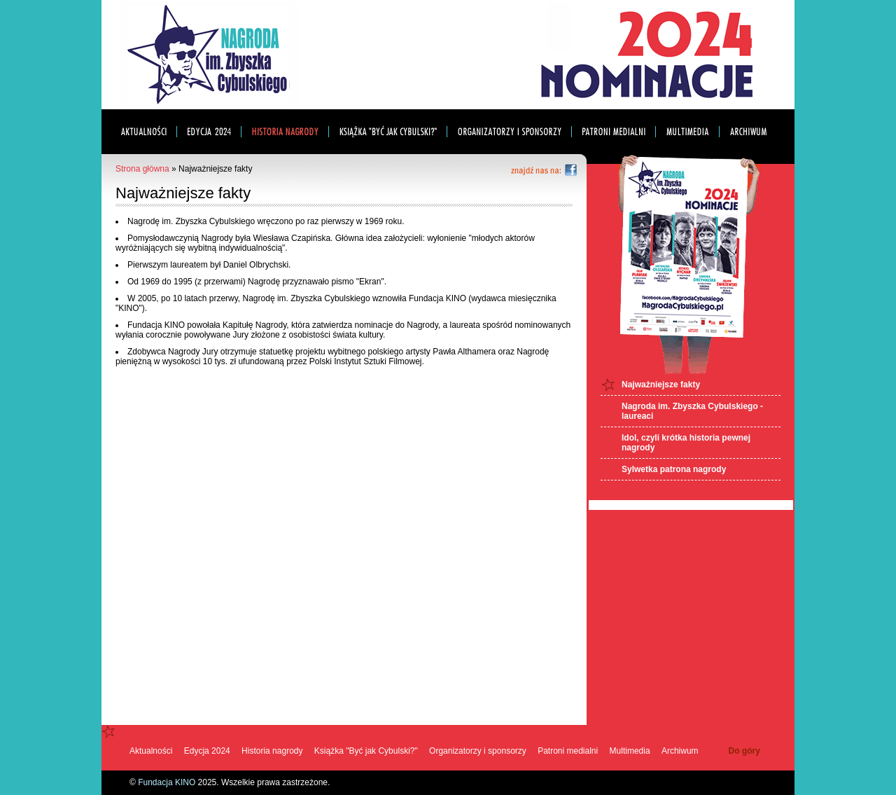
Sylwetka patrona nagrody (674, 469)
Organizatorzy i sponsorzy (477, 751)
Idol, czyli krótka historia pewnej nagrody (686, 442)
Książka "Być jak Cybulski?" (366, 751)
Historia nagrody (271, 751)
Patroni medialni (568, 751)
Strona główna (142, 169)
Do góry (744, 751)
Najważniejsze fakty (661, 384)
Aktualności (151, 751)
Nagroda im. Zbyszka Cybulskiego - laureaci (692, 411)
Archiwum (680, 751)
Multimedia (630, 751)
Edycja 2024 (207, 751)
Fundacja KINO (166, 782)
